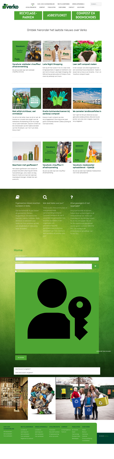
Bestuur (84, 432)
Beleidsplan (75, 438)
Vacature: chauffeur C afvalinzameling (53, 166)
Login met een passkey (58, 313)
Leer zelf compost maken (85, 64)
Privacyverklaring (87, 438)
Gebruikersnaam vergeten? (24, 373)
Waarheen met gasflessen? (25, 165)
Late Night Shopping (52, 64)
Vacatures (85, 434)
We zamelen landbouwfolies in (87, 111)
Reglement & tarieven (27, 438)
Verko (106, 436)
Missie (84, 430)
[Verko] (10, 6)
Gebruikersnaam (21, 256)
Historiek (84, 436)
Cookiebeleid (85, 440)
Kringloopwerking (54, 434)
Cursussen (52, 430)
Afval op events (53, 436)
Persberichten (76, 436)
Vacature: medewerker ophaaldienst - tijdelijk (83, 166)
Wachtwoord (19, 262)
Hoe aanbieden (8, 436)
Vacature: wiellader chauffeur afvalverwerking (26, 65)
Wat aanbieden (8, 434)
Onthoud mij (21, 271)
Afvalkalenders (8, 431)
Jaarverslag (75, 434)
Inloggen (21, 357)
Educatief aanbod (54, 432)
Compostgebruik (66, 430)
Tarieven (63, 432)
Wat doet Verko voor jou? (53, 203)
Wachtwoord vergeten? (22, 369)
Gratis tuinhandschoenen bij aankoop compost (56, 112)
